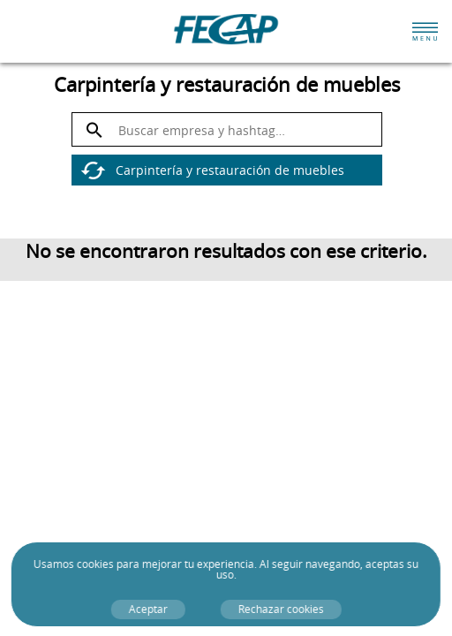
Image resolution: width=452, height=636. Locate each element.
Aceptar (147, 609)
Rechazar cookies (280, 609)
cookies (95, 564)
